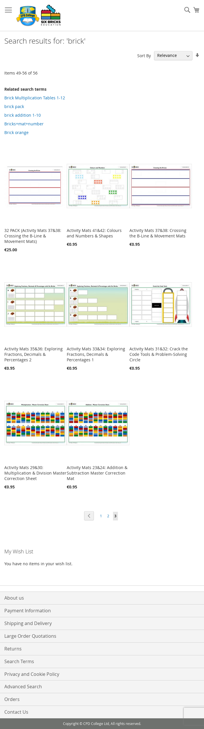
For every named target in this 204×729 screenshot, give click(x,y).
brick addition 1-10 (22, 115)
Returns (13, 649)
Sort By (144, 55)
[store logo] (39, 15)
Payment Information (27, 610)
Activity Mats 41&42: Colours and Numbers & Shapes (94, 233)
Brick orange (16, 132)
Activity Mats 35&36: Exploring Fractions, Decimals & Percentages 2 (33, 354)
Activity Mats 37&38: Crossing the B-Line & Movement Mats (157, 233)
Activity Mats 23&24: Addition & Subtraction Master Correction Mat (97, 473)
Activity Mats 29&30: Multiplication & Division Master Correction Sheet (35, 473)
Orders (12, 699)
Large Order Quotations (30, 636)
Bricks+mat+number (24, 124)
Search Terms (19, 661)
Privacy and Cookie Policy (31, 674)
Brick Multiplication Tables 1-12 (34, 98)
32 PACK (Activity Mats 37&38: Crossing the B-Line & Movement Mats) (32, 236)
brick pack (14, 106)
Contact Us (16, 712)
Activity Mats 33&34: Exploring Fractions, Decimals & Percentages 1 (96, 354)
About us (14, 598)
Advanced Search (23, 686)
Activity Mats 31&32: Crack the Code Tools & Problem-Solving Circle (158, 354)
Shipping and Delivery (28, 623)
